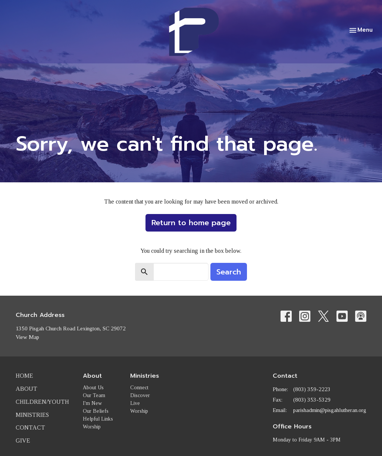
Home (24, 375)
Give (23, 440)
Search (228, 271)
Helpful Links (98, 419)
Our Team (94, 395)
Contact (30, 427)
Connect (139, 387)
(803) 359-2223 (312, 389)
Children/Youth (42, 402)
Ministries (32, 415)
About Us (93, 387)
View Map (27, 337)
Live (135, 403)
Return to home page (191, 222)
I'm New (92, 403)
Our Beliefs (96, 411)
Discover (140, 395)
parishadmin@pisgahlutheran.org (329, 410)
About (26, 389)
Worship (92, 427)
